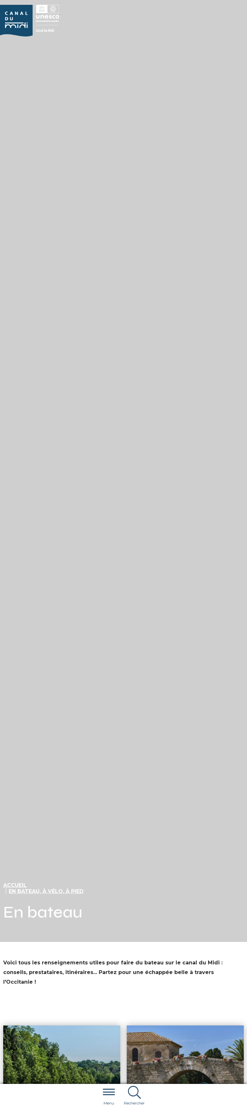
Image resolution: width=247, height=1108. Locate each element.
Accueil (15, 885)
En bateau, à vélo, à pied (46, 891)
